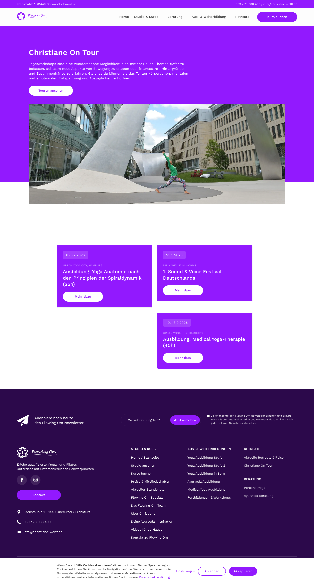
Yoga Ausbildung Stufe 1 (205, 457)
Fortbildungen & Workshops (209, 497)
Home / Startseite (145, 457)
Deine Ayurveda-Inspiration (152, 521)
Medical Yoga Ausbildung (206, 489)
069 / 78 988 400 (248, 4)
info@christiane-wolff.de (280, 4)
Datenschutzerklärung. (154, 577)
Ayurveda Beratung (258, 496)
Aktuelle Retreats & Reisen (265, 457)
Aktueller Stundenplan (148, 489)
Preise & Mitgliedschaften (150, 481)
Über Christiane (143, 513)
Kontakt (39, 495)
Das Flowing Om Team (148, 505)
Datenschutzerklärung (241, 419)
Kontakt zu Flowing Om (149, 537)
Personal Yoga (254, 488)
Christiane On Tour (258, 465)
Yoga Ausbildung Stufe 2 (206, 465)
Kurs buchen (277, 17)
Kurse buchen (142, 473)
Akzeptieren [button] (243, 571)
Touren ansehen (50, 90)
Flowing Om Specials (147, 497)
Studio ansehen (143, 465)
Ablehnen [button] (211, 571)
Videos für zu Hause (146, 529)
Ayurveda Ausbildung (203, 481)
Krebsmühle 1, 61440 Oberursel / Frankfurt (47, 4)
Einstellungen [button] (185, 571)
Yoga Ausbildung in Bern (206, 473)
